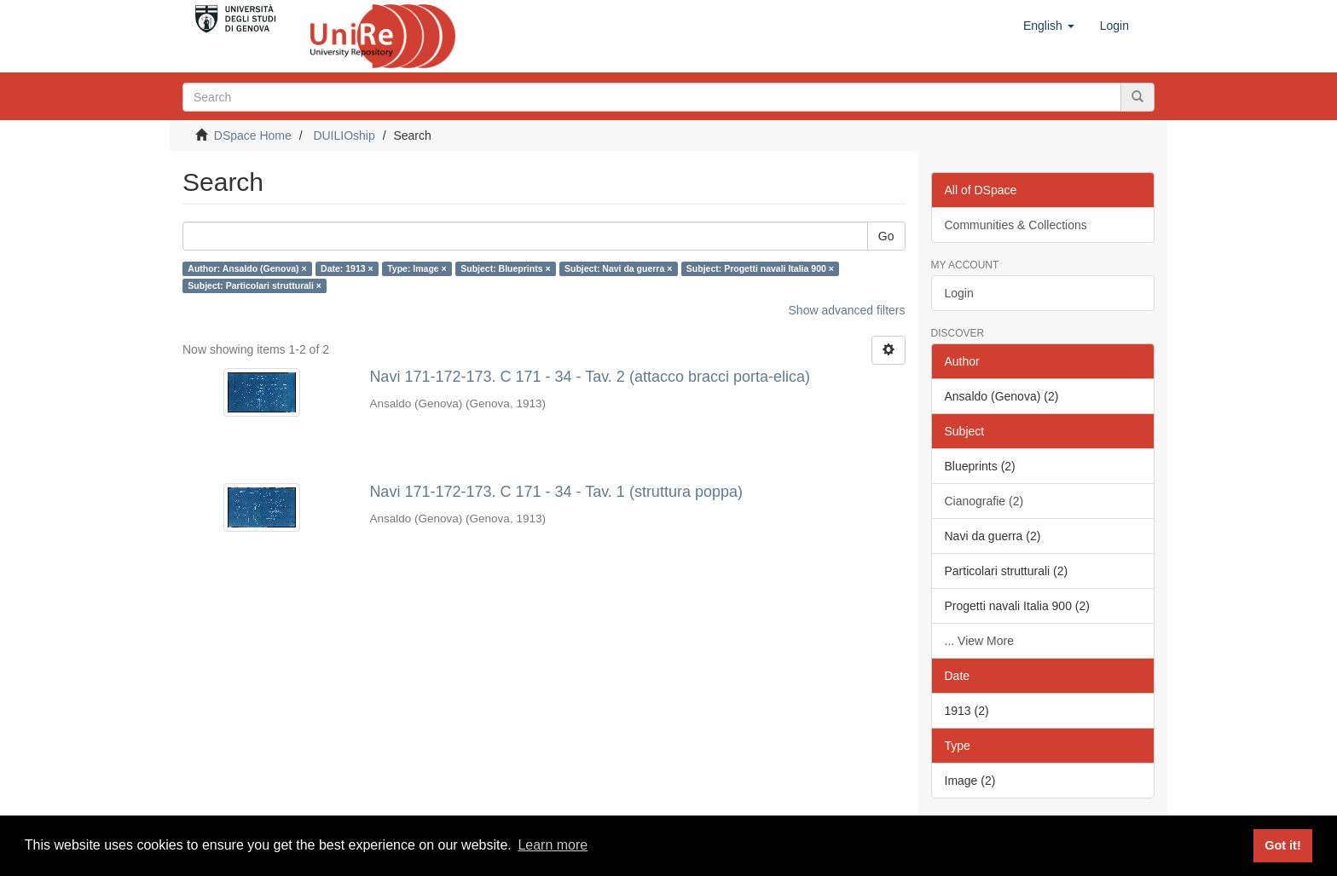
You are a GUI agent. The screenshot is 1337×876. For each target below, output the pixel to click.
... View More (979, 641)
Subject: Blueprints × (505, 268)
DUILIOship (343, 135)
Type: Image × (417, 268)
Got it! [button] (1282, 845)
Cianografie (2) (984, 501)
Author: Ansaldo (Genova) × (247, 268)
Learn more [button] (552, 845)
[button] (1048, 25)
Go (886, 236)
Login (959, 293)
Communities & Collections (1016, 225)
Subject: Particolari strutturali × (254, 285)
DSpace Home (253, 135)
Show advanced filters (847, 310)
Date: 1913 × (347, 268)
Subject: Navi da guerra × (618, 268)
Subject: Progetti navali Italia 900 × (760, 268)
